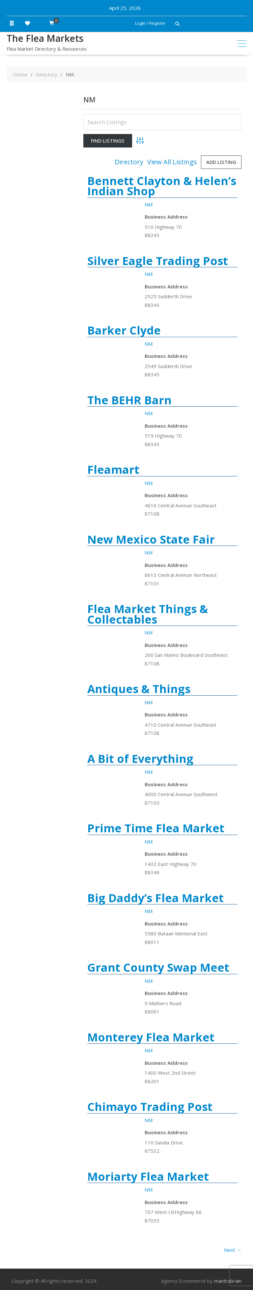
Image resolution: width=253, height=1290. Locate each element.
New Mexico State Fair (151, 539)
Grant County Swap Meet (158, 967)
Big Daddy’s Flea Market (155, 897)
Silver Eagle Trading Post (157, 260)
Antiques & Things (138, 688)
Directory (129, 162)
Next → (232, 1250)
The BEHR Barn (129, 400)
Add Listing (221, 162)
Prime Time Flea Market (155, 828)
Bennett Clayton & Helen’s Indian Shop (161, 186)
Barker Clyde (124, 330)
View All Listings (172, 162)
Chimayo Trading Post (149, 1106)
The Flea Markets (45, 38)
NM (149, 204)
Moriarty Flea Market (148, 1176)
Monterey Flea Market (150, 1037)
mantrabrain (227, 1280)
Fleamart (113, 469)
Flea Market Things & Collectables (147, 614)
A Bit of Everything (140, 758)
